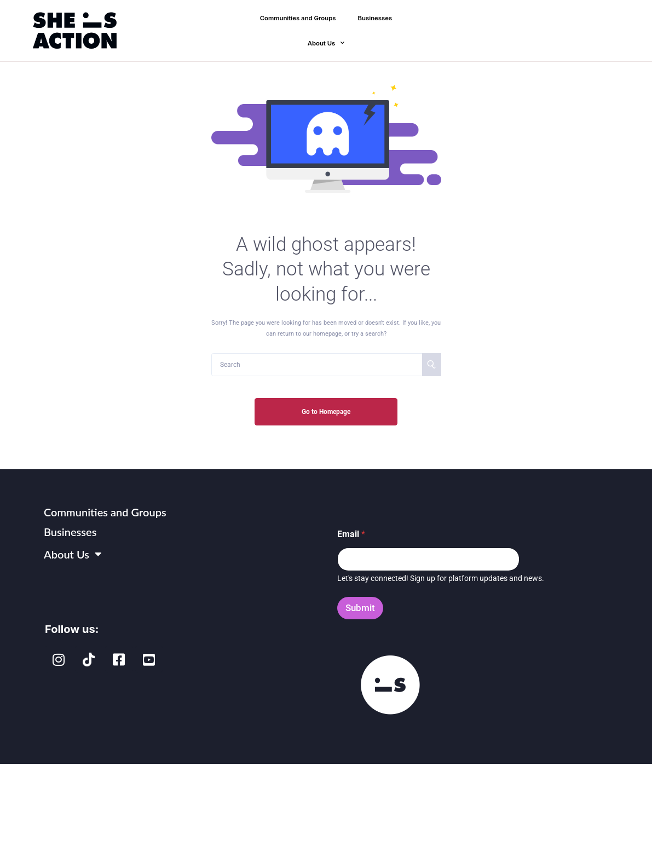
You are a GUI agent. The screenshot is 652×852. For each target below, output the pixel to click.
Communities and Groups (298, 18)
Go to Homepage (326, 412)
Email (351, 534)
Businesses (375, 18)
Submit (360, 607)
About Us (326, 43)
